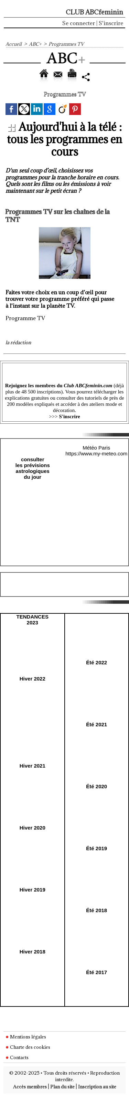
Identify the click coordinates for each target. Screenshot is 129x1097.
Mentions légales (26, 1037)
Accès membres (30, 1087)
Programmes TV (66, 44)
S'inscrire (111, 23)
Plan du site (62, 1087)
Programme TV (25, 318)
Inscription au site (97, 1087)
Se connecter (78, 23)
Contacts (17, 1057)
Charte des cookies (28, 1047)
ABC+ (35, 44)
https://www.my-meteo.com (96, 453)
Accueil (14, 44)
